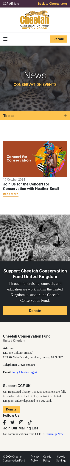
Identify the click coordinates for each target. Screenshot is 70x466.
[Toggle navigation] (5, 39)
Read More (10, 194)
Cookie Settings (61, 458)
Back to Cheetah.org (52, 3)
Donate (59, 39)
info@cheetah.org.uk (24, 372)
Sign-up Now (55, 434)
